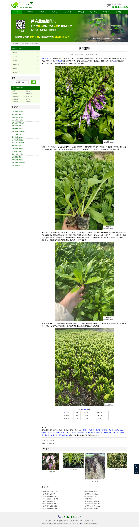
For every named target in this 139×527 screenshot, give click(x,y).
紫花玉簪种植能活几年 (92, 494)
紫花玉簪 (45, 58)
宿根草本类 (35, 43)
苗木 (65, 412)
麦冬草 (47, 435)
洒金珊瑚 (81, 433)
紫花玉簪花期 (89, 499)
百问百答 (15, 56)
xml (45, 523)
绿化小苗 (28, 99)
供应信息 (81, 12)
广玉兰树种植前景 (17, 134)
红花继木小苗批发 (17, 128)
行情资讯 (93, 12)
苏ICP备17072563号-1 (73, 523)
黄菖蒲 (104, 430)
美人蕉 (110, 430)
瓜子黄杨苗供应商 (17, 111)
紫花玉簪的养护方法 (49, 501)
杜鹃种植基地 (16, 165)
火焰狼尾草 (50, 440)
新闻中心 (15, 52)
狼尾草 (116, 469)
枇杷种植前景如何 (17, 148)
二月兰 (67, 433)
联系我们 (119, 12)
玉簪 (114, 61)
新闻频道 (42, 12)
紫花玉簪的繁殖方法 (91, 491)
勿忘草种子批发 (16, 114)
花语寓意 (15, 68)
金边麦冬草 (73, 469)
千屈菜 (98, 430)
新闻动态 (15, 48)
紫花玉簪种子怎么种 (91, 508)
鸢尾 (52, 435)
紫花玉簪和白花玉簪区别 (50, 499)
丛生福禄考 (66, 435)
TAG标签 (48, 523)
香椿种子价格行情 (17, 117)
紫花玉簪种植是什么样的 (92, 506)
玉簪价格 (85, 409)
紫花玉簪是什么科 (90, 496)
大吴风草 (51, 433)
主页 (17, 12)
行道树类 (14, 93)
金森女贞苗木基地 (17, 120)
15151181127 (120, 6)
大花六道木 (119, 430)
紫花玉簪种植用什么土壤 (92, 503)
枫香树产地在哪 (16, 145)
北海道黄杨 (98, 433)
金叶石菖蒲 (60, 433)
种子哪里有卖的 (16, 151)
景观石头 (55, 12)
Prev (122, 449)
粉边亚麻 (91, 430)
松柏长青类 (29, 96)
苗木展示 (30, 12)
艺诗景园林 (60, 523)
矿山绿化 (68, 12)
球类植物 (28, 101)
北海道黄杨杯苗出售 (18, 137)
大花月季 (52, 472)
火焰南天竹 (108, 433)
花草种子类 (15, 101)
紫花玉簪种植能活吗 (49, 494)
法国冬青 (89, 433)
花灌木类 (28, 91)
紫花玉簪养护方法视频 (92, 501)
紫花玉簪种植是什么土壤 (50, 508)
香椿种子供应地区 (17, 140)
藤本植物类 (29, 93)
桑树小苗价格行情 (17, 154)
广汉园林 (106, 12)
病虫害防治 (16, 64)
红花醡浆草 (50, 443)
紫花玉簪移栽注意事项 (49, 503)
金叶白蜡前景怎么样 (18, 123)
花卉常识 (15, 72)
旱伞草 (115, 433)
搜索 (33, 82)
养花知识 (15, 60)
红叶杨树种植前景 (17, 160)
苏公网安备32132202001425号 (89, 523)
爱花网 (65, 523)
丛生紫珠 (83, 430)
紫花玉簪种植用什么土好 (50, 506)
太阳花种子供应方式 (18, 143)
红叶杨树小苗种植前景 (18, 162)
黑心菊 (74, 433)
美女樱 (58, 435)
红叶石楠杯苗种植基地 (18, 131)
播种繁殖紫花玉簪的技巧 (50, 491)
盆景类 (14, 91)
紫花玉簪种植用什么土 (49, 496)
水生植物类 (15, 99)
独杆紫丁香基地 (16, 157)
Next (124, 449)
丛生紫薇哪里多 (16, 126)
